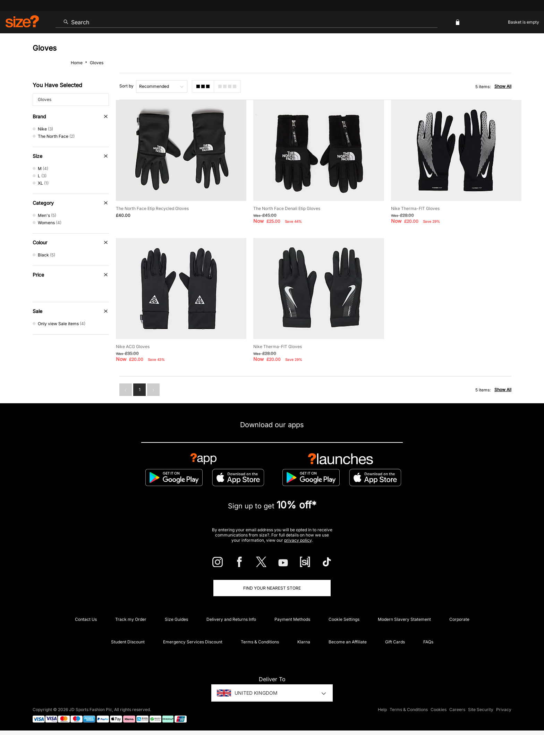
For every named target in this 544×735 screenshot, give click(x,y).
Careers (457, 709)
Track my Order (130, 619)
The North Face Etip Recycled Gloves (152, 208)
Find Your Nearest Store (272, 588)
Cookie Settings (344, 619)
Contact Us (86, 619)
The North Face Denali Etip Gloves (286, 208)
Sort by (126, 85)
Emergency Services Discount (192, 641)
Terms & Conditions (260, 641)
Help (382, 709)
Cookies (439, 709)
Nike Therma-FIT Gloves (415, 208)
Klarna (303, 641)
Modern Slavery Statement (404, 619)
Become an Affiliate (348, 641)
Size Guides (176, 619)
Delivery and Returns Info (231, 619)
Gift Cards (395, 641)
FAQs (428, 641)
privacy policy (298, 540)
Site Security (480, 709)
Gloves (44, 99)
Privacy (503, 709)
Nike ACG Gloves (133, 346)
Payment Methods (292, 619)
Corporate (459, 619)
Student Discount (128, 641)
